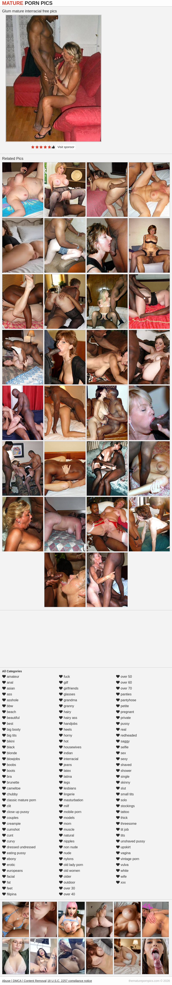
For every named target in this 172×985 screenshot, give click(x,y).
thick (122, 818)
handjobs (68, 723)
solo (121, 800)
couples (10, 818)
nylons (66, 859)
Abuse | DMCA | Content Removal (24, 980)
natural (66, 835)
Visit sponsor (65, 147)
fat (6, 882)
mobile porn (70, 812)
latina (65, 776)
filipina (9, 894)
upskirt (123, 847)
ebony (9, 859)
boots (8, 770)
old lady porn (71, 865)
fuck (64, 676)
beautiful (11, 718)
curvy (8, 841)
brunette (10, 782)
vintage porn (127, 859)
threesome (126, 823)
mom (65, 823)
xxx (121, 882)
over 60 (124, 682)
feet (7, 888)
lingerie (67, 794)
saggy (123, 741)
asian (8, 688)
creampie (11, 823)
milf (64, 806)
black (8, 747)
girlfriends (68, 688)
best (7, 723)
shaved (124, 765)
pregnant (125, 712)
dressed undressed (19, 847)
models (67, 818)
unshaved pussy (130, 841)
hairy (65, 712)
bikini (8, 741)
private (123, 718)
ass (7, 694)
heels (65, 729)
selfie (122, 747)
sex (121, 753)
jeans (65, 765)
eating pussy (14, 853)
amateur (10, 676)
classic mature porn (19, 800)
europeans (12, 870)
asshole (10, 700)
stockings (125, 806)
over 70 (124, 688)
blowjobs (11, 759)
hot (63, 741)
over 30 (67, 888)
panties (124, 694)
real (121, 729)
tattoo (122, 812)
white (122, 870)
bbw (7, 706)
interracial (68, 759)
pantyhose (126, 700)
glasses (67, 694)
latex (65, 770)
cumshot (11, 829)
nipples (66, 841)
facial (8, 876)
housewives (70, 747)
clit (6, 806)
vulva (122, 865)
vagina (123, 853)
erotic (8, 865)
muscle (66, 829)
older (65, 876)
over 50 (124, 676)
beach (9, 712)
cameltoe (11, 788)
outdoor (67, 882)
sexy (122, 759)
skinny (123, 782)
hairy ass (68, 718)
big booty (11, 729)
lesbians (67, 788)
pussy (122, 723)
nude (65, 853)
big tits (9, 735)
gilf (63, 682)
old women (69, 870)
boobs (9, 765)
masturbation (71, 800)
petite (122, 706)
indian (66, 753)
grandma (68, 700)
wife (121, 876)
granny (66, 706)
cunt (7, 835)
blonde (9, 753)
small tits (125, 794)
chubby (10, 794)
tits (120, 835)
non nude (68, 847)
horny (65, 735)
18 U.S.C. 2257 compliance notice (69, 980)
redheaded (126, 735)
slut (121, 788)
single (122, 776)
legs (64, 782)
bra (7, 776)
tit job (122, 829)
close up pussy (15, 812)
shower (124, 770)
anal (7, 682)
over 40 (67, 894)
